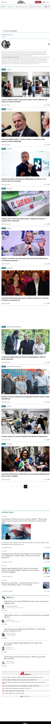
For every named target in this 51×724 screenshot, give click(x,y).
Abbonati (38, 2)
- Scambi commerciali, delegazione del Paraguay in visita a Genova (16, 688)
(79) (48, 439)
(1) (5, 666)
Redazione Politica (7, 562)
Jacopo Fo (8, 647)
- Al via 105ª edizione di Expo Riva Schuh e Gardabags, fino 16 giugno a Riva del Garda (20, 685)
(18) (48, 224)
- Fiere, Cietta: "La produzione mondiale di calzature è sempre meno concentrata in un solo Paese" (22, 677)
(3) (48, 591)
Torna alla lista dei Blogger (9, 31)
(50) (48, 105)
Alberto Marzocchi (7, 576)
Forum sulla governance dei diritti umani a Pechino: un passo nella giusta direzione (24, 658)
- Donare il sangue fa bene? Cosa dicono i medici (13, 690)
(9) (48, 562)
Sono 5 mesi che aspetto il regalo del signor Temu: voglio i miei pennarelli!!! (23, 644)
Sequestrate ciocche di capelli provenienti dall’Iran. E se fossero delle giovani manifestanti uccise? (24, 630)
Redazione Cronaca (7, 591)
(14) (48, 144)
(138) (48, 576)
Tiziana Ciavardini (10, 633)
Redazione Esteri (6, 547)
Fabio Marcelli (9, 661)
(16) (48, 402)
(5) (5, 638)
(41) (48, 362)
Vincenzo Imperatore (11, 606)
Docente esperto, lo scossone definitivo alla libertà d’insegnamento (24, 436)
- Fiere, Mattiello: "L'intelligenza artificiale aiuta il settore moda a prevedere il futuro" (19, 679)
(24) (48, 479)
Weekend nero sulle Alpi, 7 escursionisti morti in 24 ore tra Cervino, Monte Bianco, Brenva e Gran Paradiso (20, 584)
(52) (48, 263)
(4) (5, 652)
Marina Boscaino (5, 105)
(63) (48, 303)
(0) (48, 547)
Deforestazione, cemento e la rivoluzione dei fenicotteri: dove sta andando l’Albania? (26, 616)
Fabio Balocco (9, 620)
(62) (48, 184)
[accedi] (46, 2)
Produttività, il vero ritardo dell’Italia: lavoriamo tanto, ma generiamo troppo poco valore (26, 602)
